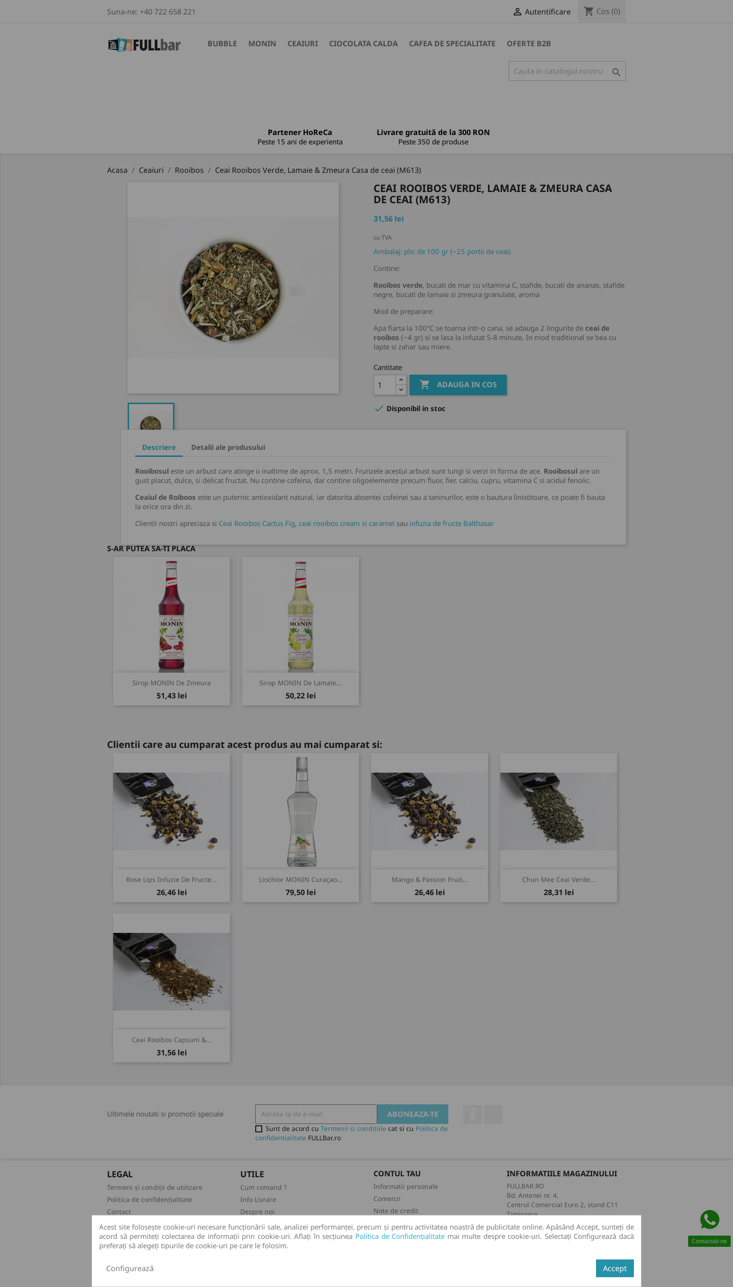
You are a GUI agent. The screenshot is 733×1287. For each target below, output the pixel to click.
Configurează (130, 1268)
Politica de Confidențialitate (400, 1236)
